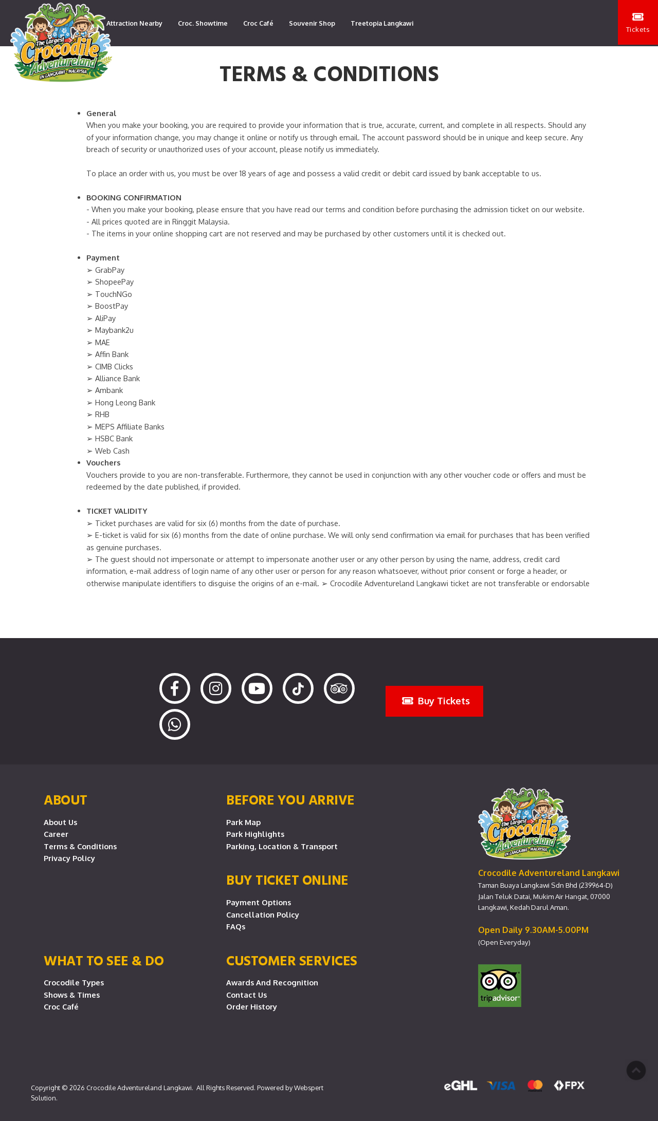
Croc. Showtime (203, 23)
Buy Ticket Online (287, 879)
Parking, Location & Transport (282, 846)
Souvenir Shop (312, 23)
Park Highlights (255, 833)
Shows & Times (72, 994)
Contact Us (246, 994)
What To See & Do (103, 960)
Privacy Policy (69, 858)
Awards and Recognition (272, 982)
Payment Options (258, 902)
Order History (251, 1006)
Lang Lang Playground (141, 69)
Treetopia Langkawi (382, 23)
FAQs (235, 926)
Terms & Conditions (80, 846)
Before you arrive (290, 799)
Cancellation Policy (262, 914)
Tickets (638, 23)
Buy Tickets (436, 700)
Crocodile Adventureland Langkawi (139, 1087)
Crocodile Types (74, 982)
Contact (205, 69)
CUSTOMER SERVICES (291, 960)
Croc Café (258, 23)
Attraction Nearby (134, 23)
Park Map (243, 822)
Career (56, 833)
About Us (60, 822)
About (65, 799)
